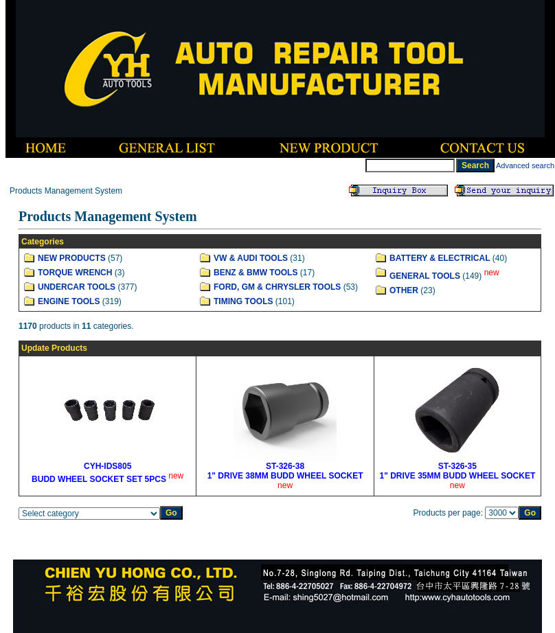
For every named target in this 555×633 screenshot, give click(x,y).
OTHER (403, 290)
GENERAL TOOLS (424, 276)
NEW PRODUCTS (72, 258)
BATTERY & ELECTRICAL (439, 258)
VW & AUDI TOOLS (251, 258)
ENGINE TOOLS (69, 301)
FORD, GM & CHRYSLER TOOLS (277, 287)
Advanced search (525, 165)
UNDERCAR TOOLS (76, 287)
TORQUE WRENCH (75, 272)
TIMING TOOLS (243, 301)
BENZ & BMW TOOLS (255, 272)
